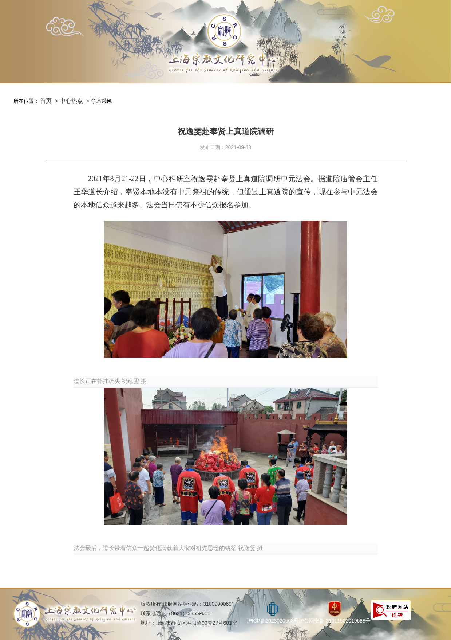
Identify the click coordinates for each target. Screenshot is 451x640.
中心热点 (71, 101)
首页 (46, 101)
